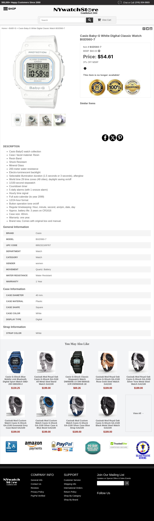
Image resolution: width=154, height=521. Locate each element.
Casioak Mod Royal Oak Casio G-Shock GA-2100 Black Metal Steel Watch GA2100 (108, 424)
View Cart (106, 20)
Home (4, 28)
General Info (36, 480)
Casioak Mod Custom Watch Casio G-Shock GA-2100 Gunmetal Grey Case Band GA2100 (15, 424)
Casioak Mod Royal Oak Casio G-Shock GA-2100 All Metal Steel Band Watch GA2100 (46, 380)
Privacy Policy (37, 492)
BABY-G (12, 28)
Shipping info (70, 484)
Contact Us (36, 484)
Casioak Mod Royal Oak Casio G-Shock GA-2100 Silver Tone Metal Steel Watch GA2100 (138, 380)
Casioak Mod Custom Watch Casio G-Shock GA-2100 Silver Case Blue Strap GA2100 (77, 424)
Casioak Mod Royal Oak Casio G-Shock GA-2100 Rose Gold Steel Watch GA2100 (108, 380)
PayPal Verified (38, 496)
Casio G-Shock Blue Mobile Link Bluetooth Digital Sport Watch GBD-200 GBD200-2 (15, 380)
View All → (138, 413)
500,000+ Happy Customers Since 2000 (21, 2)
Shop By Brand (71, 499)
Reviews (35, 488)
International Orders (73, 488)
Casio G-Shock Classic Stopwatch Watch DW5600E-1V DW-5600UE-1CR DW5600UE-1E (77, 380)
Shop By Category (72, 496)
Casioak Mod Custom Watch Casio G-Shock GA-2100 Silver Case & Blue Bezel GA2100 (46, 424)
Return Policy (70, 492)
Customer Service (72, 480)
